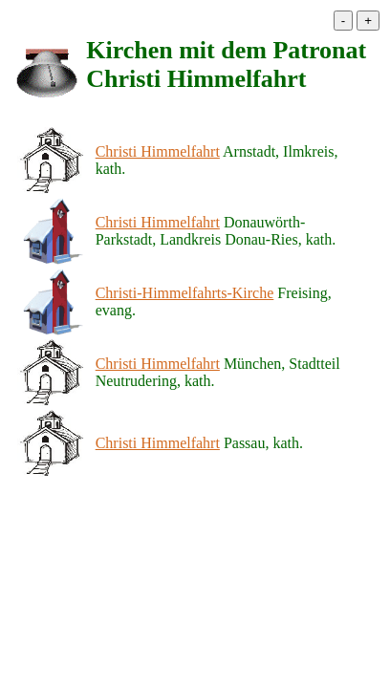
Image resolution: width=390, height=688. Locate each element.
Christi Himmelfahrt (158, 151)
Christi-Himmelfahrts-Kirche (185, 293)
